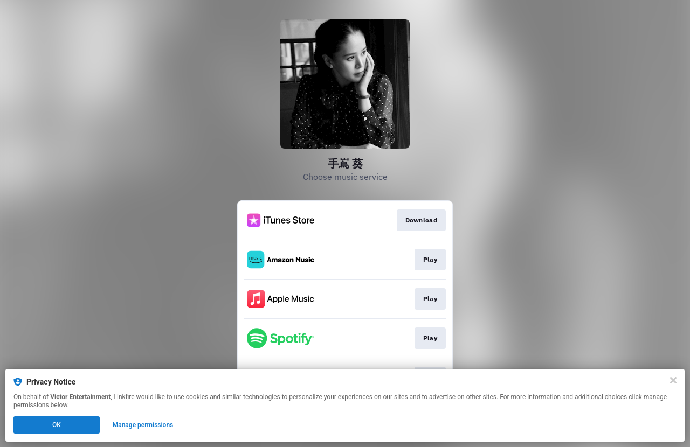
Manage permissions (143, 425)
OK (56, 425)
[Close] (673, 380)
